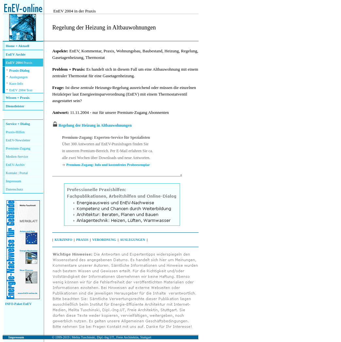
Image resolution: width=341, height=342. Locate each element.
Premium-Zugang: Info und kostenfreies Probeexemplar (108, 165)
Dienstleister (15, 106)
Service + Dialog (18, 124)
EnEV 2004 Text (20, 90)
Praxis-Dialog (19, 70)
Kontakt (11, 173)
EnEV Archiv (16, 54)
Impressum (13, 181)
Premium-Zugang (18, 148)
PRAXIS (82, 240)
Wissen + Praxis (18, 97)
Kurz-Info (16, 83)
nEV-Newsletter (19, 140)
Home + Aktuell (17, 46)
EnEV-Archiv (15, 165)
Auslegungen (18, 77)
